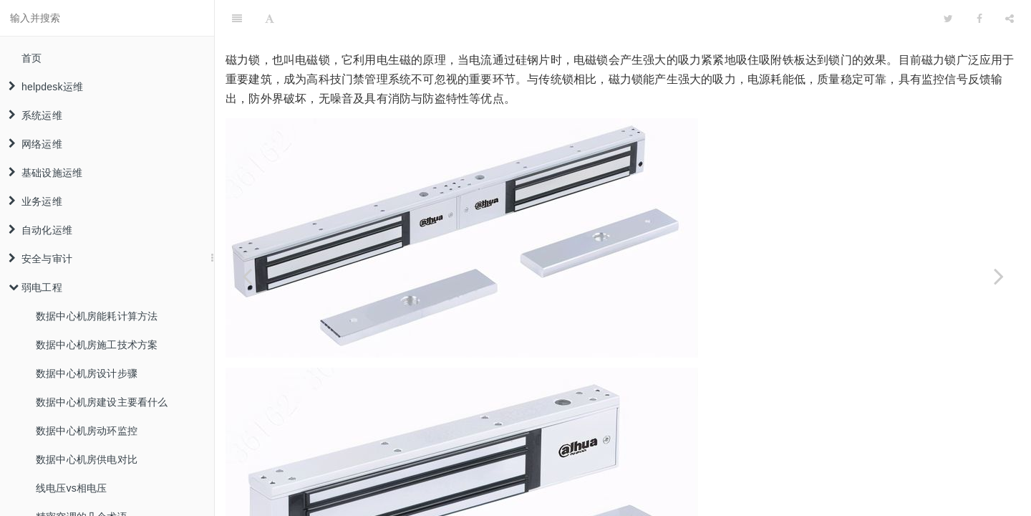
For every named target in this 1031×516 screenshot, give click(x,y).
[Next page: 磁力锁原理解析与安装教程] (999, 276)
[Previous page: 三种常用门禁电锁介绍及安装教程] (247, 276)
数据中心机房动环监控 (86, 430)
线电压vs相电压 (71, 488)
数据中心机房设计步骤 (86, 373)
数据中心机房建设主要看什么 (102, 402)
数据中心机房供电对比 (86, 459)
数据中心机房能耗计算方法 (97, 316)
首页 (31, 58)
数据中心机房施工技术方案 (97, 344)
